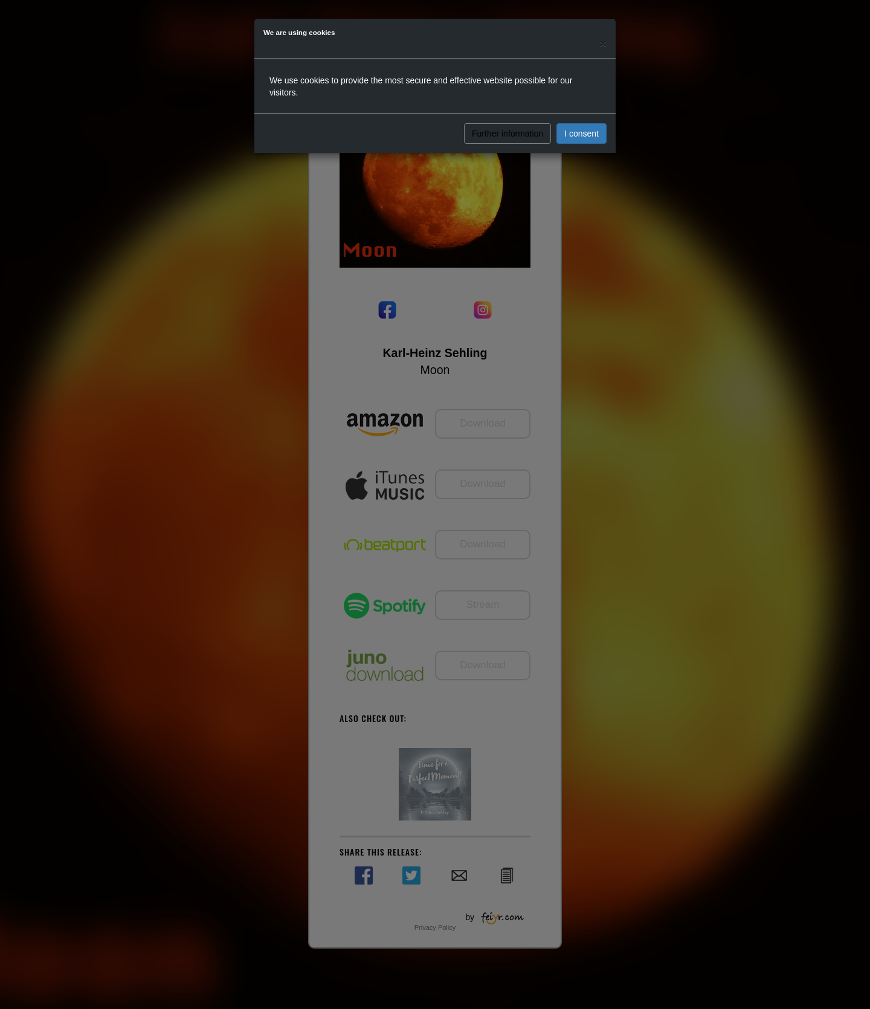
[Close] (603, 43)
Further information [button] (507, 133)
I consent (581, 133)
